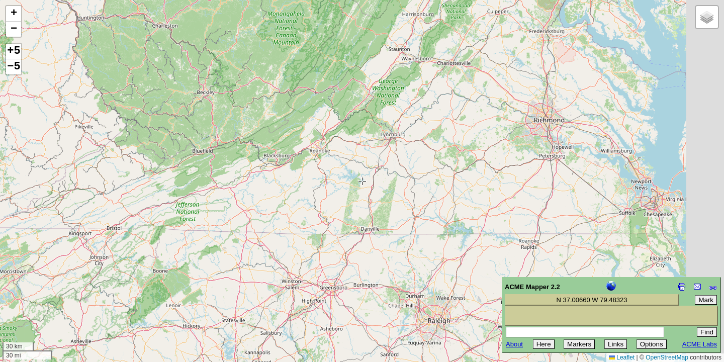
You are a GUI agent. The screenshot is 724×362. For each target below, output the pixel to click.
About (514, 344)
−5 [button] (13, 66)
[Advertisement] (53, 290)
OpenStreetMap (667, 357)
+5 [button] (13, 51)
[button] (13, 14)
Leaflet (622, 357)
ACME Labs (699, 344)
